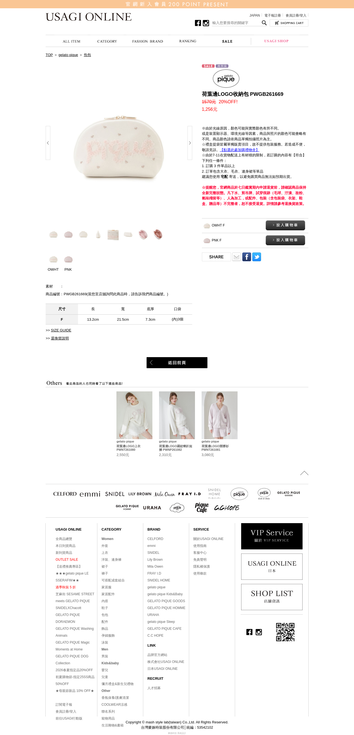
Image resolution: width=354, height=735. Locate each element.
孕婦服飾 (108, 635)
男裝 (104, 656)
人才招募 (154, 688)
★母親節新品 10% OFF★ (75, 691)
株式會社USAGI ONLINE (165, 662)
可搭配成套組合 (113, 580)
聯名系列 (108, 711)
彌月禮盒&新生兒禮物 (117, 684)
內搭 (104, 601)
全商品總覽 (64, 539)
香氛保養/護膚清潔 (115, 698)
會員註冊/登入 (296, 15)
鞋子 (104, 608)
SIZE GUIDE (61, 330)
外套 (104, 546)
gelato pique (68, 55)
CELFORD (155, 539)
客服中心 (200, 553)
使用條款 (200, 573)
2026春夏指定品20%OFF (74, 670)
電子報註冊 (272, 15)
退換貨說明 (60, 338)
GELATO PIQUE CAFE (164, 629)
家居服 (106, 587)
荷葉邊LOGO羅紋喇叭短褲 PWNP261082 (175, 447)
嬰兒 (104, 670)
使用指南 (200, 546)
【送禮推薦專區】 (69, 566)
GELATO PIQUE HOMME (166, 608)
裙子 (104, 566)
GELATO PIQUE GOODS (166, 601)
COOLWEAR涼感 (114, 705)
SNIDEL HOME (158, 580)
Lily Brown (155, 560)
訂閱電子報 (64, 705)
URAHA (153, 615)
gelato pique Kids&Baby (165, 594)
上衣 (104, 553)
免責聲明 (200, 560)
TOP (49, 55)
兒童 (104, 677)
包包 (87, 55)
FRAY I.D (154, 573)
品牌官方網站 (157, 655)
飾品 (104, 629)
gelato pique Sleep (161, 622)
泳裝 (104, 642)
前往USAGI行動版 (69, 718)
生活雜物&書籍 (112, 725)
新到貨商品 (64, 553)
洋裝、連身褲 (111, 560)
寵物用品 (108, 718)
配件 (104, 622)
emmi (151, 546)
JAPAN (254, 15)
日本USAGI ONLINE (162, 669)
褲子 (104, 573)
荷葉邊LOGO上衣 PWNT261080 (128, 447)
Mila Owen (155, 566)
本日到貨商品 (66, 546)
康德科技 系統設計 (177, 733)
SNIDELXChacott (68, 608)
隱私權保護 (201, 566)
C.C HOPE (155, 635)
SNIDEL (153, 553)
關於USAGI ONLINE (208, 539)
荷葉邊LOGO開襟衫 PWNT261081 (215, 447)
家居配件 (108, 594)
